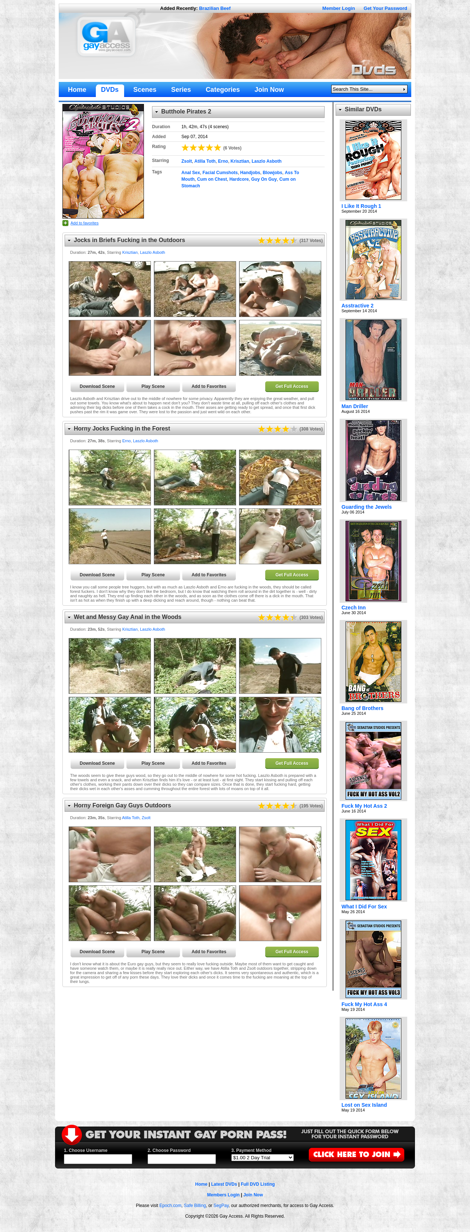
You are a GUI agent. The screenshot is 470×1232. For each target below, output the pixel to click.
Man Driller (354, 406)
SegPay (220, 1205)
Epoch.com (170, 1205)
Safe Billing (195, 1205)
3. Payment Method (251, 1150)
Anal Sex (190, 172)
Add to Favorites (209, 386)
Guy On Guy (264, 179)
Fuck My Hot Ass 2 (364, 806)
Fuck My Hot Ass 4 (364, 1004)
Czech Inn (353, 607)
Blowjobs (272, 172)
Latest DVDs (224, 1184)
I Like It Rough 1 (361, 206)
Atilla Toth (205, 161)
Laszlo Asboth (267, 161)
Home (201, 1184)
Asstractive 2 (357, 306)
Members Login (223, 1194)
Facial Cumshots (220, 172)
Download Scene (97, 386)
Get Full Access (291, 386)
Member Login (338, 8)
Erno (223, 161)
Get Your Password (385, 8)
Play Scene (152, 386)
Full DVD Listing (258, 1184)
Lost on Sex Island (364, 1105)
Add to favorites (84, 223)
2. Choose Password (169, 1150)
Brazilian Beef (215, 8)
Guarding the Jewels (366, 507)
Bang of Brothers (362, 708)
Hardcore (239, 179)
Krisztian (240, 161)
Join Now (253, 1194)
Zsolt (186, 161)
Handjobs (250, 172)
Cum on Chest (212, 179)
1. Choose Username (86, 1150)
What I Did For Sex (364, 906)
